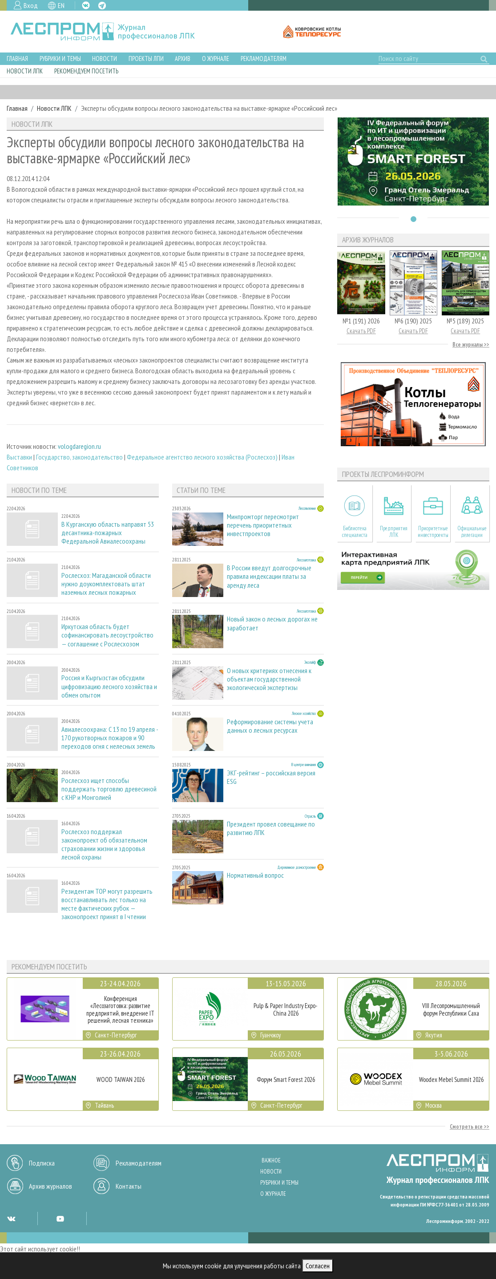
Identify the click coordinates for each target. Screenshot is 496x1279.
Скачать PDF (361, 331)
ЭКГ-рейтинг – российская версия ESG (271, 777)
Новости (104, 58)
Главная (17, 58)
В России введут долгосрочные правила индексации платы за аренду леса (269, 576)
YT (60, 1218)
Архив (182, 58)
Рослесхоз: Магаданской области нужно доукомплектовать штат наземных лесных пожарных (106, 584)
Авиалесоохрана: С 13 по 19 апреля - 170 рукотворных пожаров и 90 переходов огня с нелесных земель (109, 737)
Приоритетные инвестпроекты (433, 532)
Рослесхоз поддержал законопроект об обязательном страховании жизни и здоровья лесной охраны (104, 844)
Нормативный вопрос (255, 875)
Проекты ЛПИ (146, 58)
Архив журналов (50, 1186)
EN (61, 5)
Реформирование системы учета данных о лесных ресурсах (270, 726)
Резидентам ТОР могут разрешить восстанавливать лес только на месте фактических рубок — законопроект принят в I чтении (107, 904)
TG (102, 5)
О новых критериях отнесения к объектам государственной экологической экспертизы (269, 679)
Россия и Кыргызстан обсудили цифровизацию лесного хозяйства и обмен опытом (109, 686)
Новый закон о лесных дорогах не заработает (272, 623)
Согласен (318, 1265)
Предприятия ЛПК (393, 532)
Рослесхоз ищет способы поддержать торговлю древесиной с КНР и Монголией (109, 789)
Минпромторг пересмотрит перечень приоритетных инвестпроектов (263, 525)
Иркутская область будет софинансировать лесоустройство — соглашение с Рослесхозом (107, 635)
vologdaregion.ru (79, 446)
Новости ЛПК (25, 71)
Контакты (128, 1186)
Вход (31, 5)
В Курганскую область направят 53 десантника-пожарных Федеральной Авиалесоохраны (107, 532)
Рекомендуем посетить (86, 71)
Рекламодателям (263, 58)
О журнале (215, 58)
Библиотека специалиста (354, 532)
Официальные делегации (472, 532)
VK (86, 5)
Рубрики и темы (60, 58)
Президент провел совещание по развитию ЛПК (271, 828)
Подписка (42, 1162)
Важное (271, 1160)
